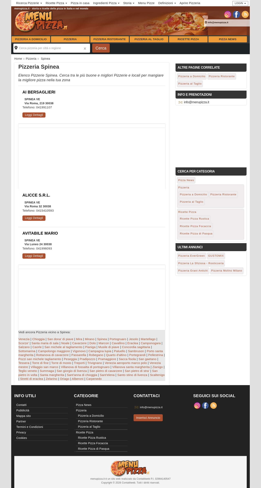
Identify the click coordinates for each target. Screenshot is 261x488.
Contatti (21, 405)
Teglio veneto (27, 371)
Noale (65, 343)
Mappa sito (23, 416)
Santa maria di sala (45, 343)
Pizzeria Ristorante (109, 39)
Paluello (119, 351)
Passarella (78, 355)
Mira (79, 339)
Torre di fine (40, 363)
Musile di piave (108, 347)
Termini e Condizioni (29, 427)
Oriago (65, 378)
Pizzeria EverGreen (191, 255)
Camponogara (151, 343)
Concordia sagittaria (136, 347)
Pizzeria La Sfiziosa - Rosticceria (201, 263)
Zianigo (157, 367)
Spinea (102, 339)
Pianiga (90, 347)
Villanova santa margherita (131, 367)
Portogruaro (117, 339)
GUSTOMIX (216, 255)
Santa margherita (52, 375)
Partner (21, 421)
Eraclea (132, 343)
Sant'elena (107, 375)
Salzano (24, 347)
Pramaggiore (107, 359)
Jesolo (133, 339)
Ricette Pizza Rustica (194, 218)
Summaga (47, 371)
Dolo (92, 343)
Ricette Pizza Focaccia (195, 226)
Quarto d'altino (116, 355)
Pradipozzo (87, 359)
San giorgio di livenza (72, 371)
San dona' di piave (60, 339)
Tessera (23, 363)
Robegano (96, 355)
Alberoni (77, 378)
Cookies (21, 438)
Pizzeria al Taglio (149, 39)
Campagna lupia (99, 351)
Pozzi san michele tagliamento (39, 359)
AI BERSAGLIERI (38, 92)
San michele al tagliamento (63, 347)
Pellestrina (155, 355)
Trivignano (94, 363)
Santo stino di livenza (132, 375)
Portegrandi (137, 355)
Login (240, 3)
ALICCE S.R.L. (36, 195)
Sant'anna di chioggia (82, 375)
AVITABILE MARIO (40, 233)
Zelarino (51, 378)
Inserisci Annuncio (148, 417)
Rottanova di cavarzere (52, 355)
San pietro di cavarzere (106, 371)
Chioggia (38, 339)
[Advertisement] (91, 156)
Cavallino (118, 343)
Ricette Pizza (188, 39)
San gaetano (147, 359)
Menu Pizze (146, 3)
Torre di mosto (61, 363)
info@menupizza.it (216, 22)
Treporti (79, 363)
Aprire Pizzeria (190, 3)
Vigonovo (79, 351)
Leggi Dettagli (34, 115)
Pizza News (228, 39)
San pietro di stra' (137, 371)
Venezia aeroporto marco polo (126, 363)
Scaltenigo (157, 375)
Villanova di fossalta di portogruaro (85, 367)
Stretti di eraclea (31, 378)
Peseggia (70, 359)
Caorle (37, 347)
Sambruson (136, 351)
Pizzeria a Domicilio (31, 39)
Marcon (103, 343)
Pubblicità (22, 410)
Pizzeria (70, 39)
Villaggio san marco (44, 367)
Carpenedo (94, 378)
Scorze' (23, 343)
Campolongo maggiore (54, 351)
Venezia (24, 339)
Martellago (148, 339)
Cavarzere (79, 343)
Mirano (89, 339)
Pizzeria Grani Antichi (193, 270)
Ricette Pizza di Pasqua (196, 233)
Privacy (21, 432)
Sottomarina (26, 351)
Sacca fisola (127, 359)
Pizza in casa (80, 3)
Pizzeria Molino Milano (226, 270)
